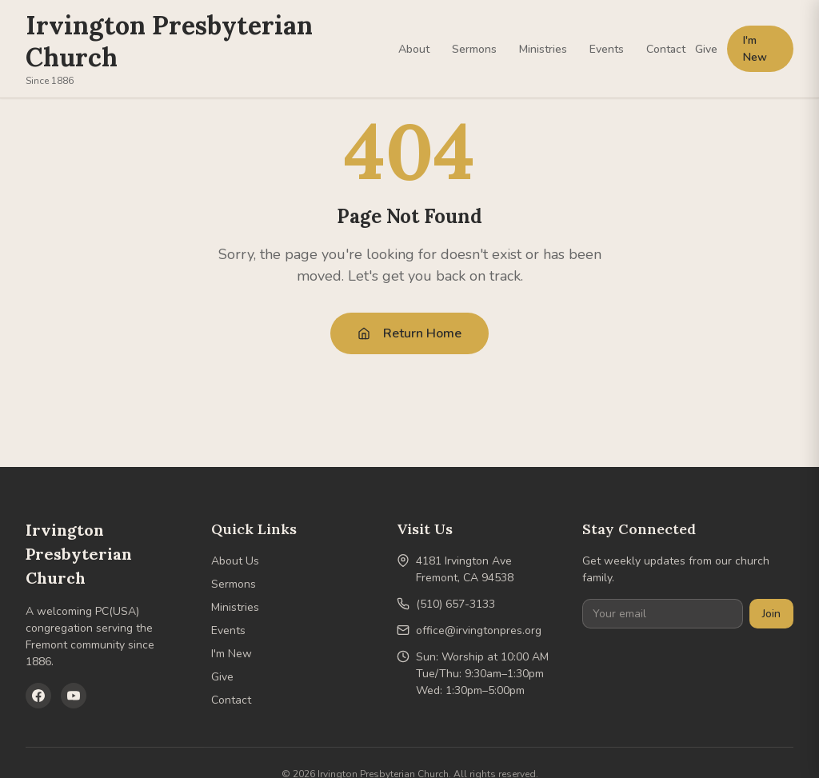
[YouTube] (73, 695)
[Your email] (662, 613)
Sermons (474, 49)
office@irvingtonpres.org (478, 630)
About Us (235, 561)
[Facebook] (38, 695)
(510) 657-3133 (455, 604)
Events (606, 49)
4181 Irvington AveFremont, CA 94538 (464, 569)
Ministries (543, 49)
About (413, 49)
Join (771, 613)
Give (706, 49)
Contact (665, 49)
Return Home (409, 333)
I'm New (755, 49)
